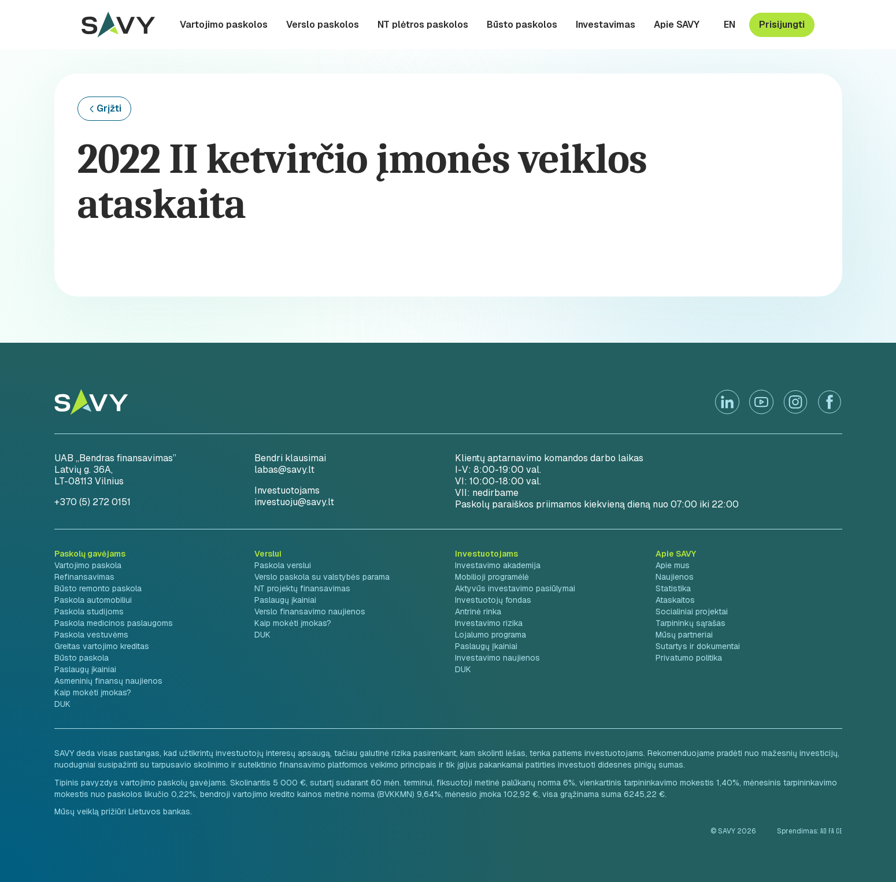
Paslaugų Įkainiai (486, 646)
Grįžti (109, 108)
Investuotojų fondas (493, 600)
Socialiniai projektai (692, 611)
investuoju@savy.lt (294, 502)
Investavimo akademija (497, 565)
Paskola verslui (282, 565)
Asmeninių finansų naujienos (108, 681)
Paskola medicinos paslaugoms (113, 623)
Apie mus (673, 565)
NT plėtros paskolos (422, 25)
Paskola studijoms (89, 611)
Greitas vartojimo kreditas (101, 646)
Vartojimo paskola (87, 565)
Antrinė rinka (478, 611)
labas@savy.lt (284, 470)
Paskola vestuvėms (91, 634)
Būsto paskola (81, 658)
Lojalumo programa (490, 634)
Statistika (673, 588)
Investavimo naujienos (497, 658)
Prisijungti (782, 24)
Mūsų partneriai (684, 634)
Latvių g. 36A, (83, 470)
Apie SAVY (676, 25)
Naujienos (675, 577)
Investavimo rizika (489, 623)
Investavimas (605, 25)
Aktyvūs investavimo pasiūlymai (515, 588)
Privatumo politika (689, 658)
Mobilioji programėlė (492, 577)
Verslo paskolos (322, 25)
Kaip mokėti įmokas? (92, 692)
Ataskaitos (675, 600)
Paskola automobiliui (93, 600)
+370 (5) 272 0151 (92, 502)
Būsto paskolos (522, 25)
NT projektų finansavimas (302, 588)
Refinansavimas (84, 577)
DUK (62, 704)
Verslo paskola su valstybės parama (322, 577)
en (729, 25)
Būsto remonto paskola (98, 588)
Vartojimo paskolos (224, 25)
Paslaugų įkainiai (85, 669)
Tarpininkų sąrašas (690, 623)
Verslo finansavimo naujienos (309, 611)
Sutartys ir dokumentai (698, 646)
